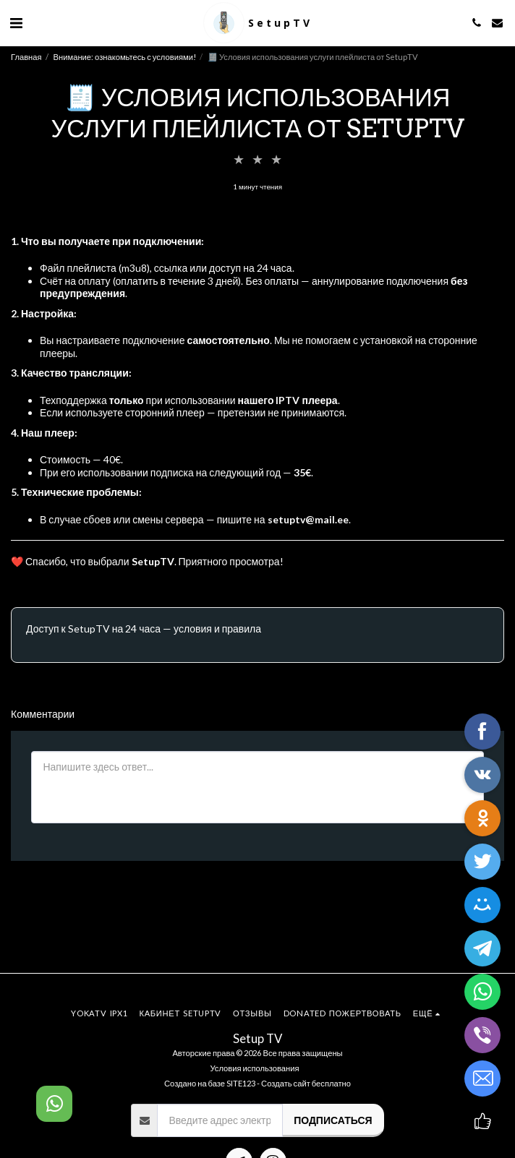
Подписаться (333, 1120)
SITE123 (240, 1083)
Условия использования (254, 1068)
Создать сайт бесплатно (306, 1083)
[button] (16, 22)
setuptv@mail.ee (308, 519)
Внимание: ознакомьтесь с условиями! (125, 56)
